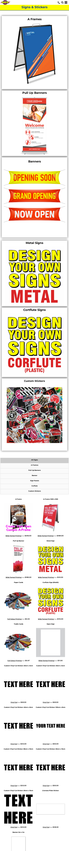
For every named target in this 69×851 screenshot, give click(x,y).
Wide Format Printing (13, 536)
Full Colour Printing (14, 619)
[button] (62, 2)
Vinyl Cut (14, 702)
